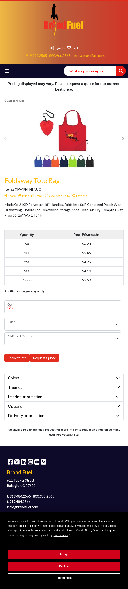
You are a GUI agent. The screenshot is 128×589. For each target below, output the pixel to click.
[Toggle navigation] (7, 71)
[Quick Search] (90, 71)
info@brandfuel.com (89, 55)
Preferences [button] (61, 535)
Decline (64, 566)
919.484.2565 (36, 55)
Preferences (64, 577)
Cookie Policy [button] (84, 530)
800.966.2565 (60, 55)
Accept (63, 554)
